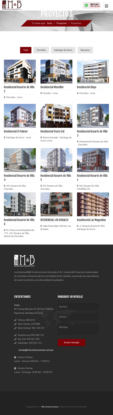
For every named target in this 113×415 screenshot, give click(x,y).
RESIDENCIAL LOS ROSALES (54, 220)
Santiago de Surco (63, 50)
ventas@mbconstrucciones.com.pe (33, 350)
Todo (25, 50)
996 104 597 (95, 6)
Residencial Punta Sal (52, 131)
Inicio (49, 23)
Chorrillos (41, 50)
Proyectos (62, 23)
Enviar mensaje (71, 342)
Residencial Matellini (51, 87)
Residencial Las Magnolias (91, 220)
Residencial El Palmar (16, 131)
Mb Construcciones (50, 407)
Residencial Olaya (86, 87)
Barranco (85, 50)
